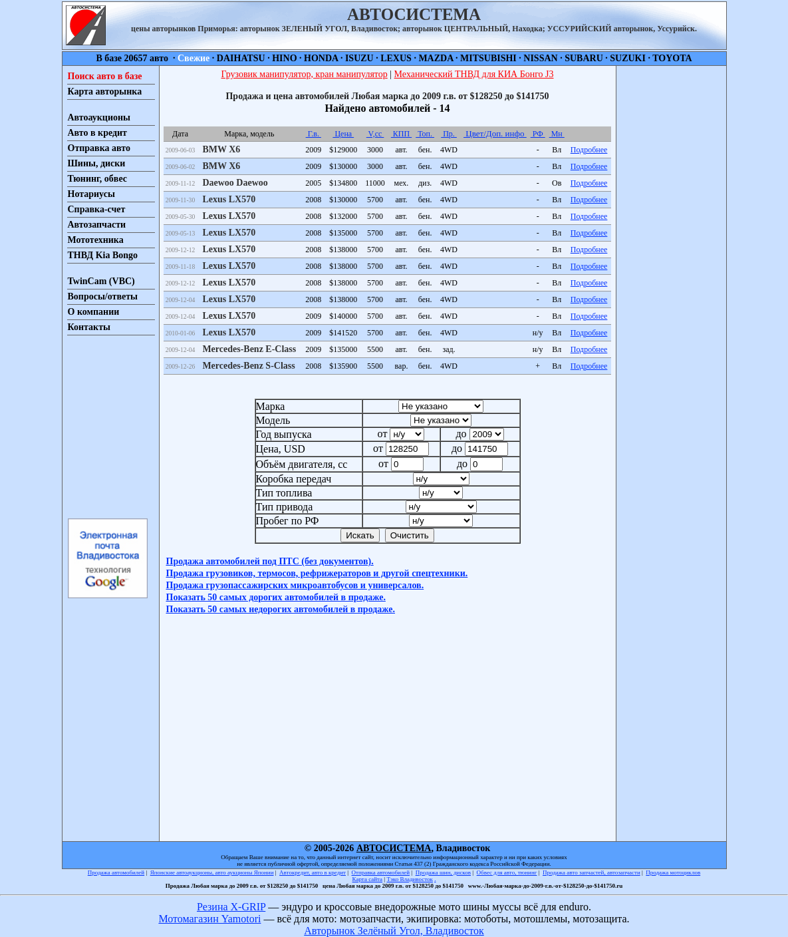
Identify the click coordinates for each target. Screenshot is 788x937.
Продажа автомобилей (116, 872)
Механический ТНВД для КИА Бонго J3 (474, 74)
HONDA (321, 58)
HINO (284, 58)
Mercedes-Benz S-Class (248, 366)
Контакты (89, 327)
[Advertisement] (107, 426)
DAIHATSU (241, 58)
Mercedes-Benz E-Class (249, 349)
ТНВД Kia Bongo (103, 255)
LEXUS (396, 58)
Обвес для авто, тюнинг (507, 872)
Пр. (449, 133)
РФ (538, 133)
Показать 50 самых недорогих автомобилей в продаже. (281, 609)
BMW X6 (221, 149)
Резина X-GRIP (231, 906)
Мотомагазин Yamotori (209, 918)
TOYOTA (672, 58)
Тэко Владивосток (409, 879)
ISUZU (359, 58)
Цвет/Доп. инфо (495, 133)
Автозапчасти (97, 225)
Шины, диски (97, 163)
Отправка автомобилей (381, 872)
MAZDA (435, 58)
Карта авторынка (105, 91)
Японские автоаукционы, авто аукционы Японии (212, 872)
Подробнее (589, 149)
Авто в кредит (97, 133)
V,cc (375, 133)
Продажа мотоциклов (673, 872)
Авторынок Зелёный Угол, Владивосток (393, 930)
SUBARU (584, 58)
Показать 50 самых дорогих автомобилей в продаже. (276, 597)
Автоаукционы (99, 117)
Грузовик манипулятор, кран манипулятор (304, 74)
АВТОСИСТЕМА (394, 848)
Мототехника (96, 240)
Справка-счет (97, 209)
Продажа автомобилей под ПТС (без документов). (270, 561)
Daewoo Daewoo (234, 183)
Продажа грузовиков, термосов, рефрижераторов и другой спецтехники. (317, 573)
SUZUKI (628, 58)
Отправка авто (99, 148)
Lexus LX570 (228, 199)
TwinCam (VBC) (101, 281)
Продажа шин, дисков (443, 872)
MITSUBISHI (488, 58)
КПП (401, 133)
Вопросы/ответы (103, 296)
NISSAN (540, 58)
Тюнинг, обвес (97, 179)
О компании (94, 312)
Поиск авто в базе (105, 76)
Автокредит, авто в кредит (312, 872)
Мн (557, 133)
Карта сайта (367, 879)
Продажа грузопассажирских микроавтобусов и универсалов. (295, 585)
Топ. (425, 133)
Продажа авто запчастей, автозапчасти (591, 872)
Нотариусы (91, 194)
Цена (343, 133)
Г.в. (313, 133)
